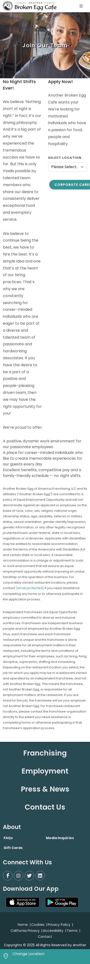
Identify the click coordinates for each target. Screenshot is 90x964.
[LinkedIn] (40, 875)
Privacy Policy (59, 924)
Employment (45, 771)
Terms (72, 930)
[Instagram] (18, 875)
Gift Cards (13, 847)
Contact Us (45, 807)
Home (23, 924)
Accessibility (53, 930)
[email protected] (30, 588)
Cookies (37, 924)
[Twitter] (29, 875)
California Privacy (25, 930)
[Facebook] (7, 875)
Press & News (45, 789)
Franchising (45, 753)
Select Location (64, 157)
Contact (45, 936)
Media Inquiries (60, 838)
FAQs (8, 838)
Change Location (28, 954)
